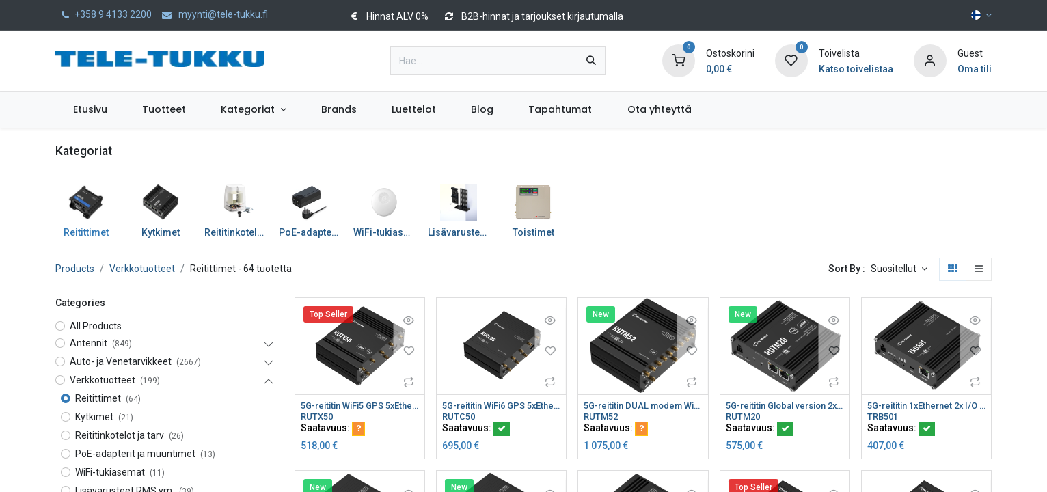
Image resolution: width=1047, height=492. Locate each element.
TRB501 (884, 417)
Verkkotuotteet (142, 268)
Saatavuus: (333, 429)
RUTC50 (459, 417)
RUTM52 (602, 417)
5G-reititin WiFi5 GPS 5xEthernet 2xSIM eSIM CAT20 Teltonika (360, 405)
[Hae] (591, 60)
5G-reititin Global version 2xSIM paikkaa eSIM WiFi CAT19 (785, 405)
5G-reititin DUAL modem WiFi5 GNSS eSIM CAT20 (643, 405)
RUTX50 (318, 417)
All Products (96, 325)
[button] (899, 269)
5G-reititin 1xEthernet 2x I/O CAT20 (926, 405)
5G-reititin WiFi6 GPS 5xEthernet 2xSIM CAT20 (501, 405)
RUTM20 (744, 417)
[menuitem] (89, 110)
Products (74, 268)
